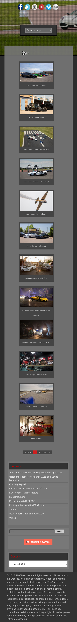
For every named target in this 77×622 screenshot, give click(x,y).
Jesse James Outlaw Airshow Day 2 (36, 150)
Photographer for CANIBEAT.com (26, 505)
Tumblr (13, 509)
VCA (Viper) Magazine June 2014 (26, 513)
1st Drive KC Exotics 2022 (36, 85)
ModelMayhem (17, 496)
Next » (46, 452)
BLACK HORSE (36, 439)
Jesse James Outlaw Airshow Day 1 (36, 182)
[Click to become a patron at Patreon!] (38, 545)
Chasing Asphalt (17, 484)
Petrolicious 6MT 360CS (22, 501)
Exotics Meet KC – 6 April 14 (36, 407)
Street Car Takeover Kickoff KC (36, 278)
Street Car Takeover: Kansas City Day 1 (36, 342)
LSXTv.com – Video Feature (23, 492)
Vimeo (12, 517)
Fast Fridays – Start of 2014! (36, 375)
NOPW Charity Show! (36, 117)
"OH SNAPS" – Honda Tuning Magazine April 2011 (35, 472)
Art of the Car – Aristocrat (36, 246)
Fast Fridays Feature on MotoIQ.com (28, 488)
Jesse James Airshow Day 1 (36, 214)
